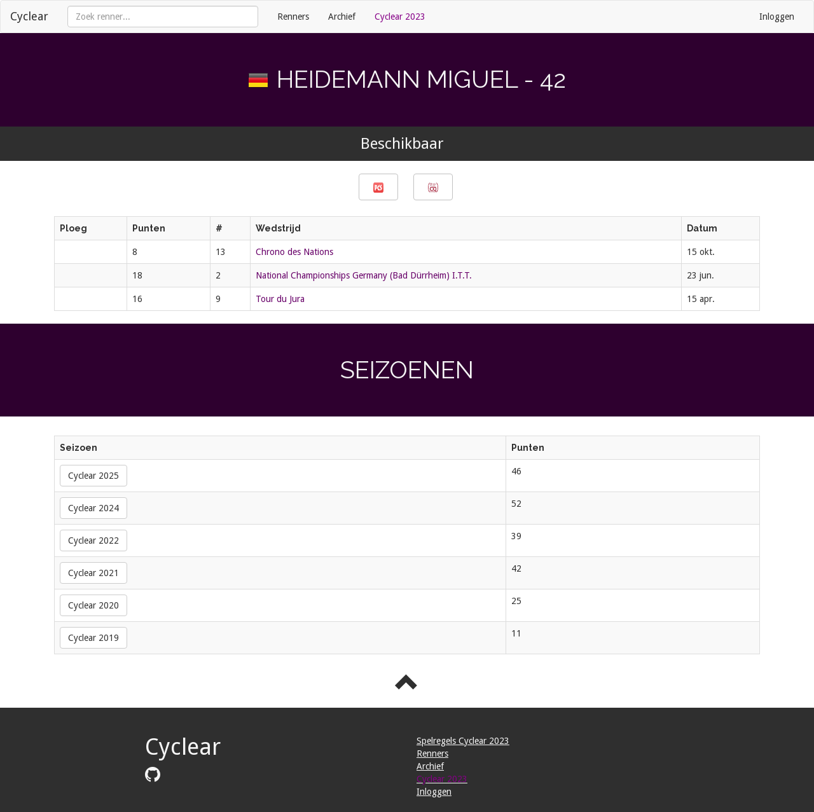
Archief (341, 16)
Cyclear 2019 (93, 638)
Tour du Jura (280, 299)
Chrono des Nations (294, 252)
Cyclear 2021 (93, 573)
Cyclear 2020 (93, 605)
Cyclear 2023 (400, 16)
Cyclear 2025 (93, 476)
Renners (293, 16)
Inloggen (776, 16)
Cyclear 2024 (93, 508)
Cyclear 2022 (93, 540)
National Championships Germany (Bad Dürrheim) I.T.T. (364, 275)
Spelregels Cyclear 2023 (463, 741)
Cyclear (29, 16)
